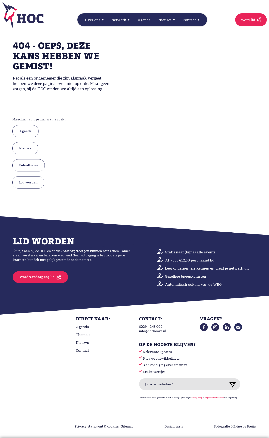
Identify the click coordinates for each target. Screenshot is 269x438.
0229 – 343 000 (150, 327)
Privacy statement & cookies (97, 426)
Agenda (144, 20)
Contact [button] (190, 20)
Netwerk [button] (119, 20)
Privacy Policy (196, 398)
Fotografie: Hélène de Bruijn (235, 426)
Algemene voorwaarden (214, 398)
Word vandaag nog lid (37, 277)
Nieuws (25, 148)
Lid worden (28, 182)
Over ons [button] (93, 20)
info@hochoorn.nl (152, 331)
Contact (82, 351)
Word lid (248, 20)
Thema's (83, 335)
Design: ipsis (174, 426)
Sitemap (127, 426)
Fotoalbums (28, 165)
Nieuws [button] (165, 20)
